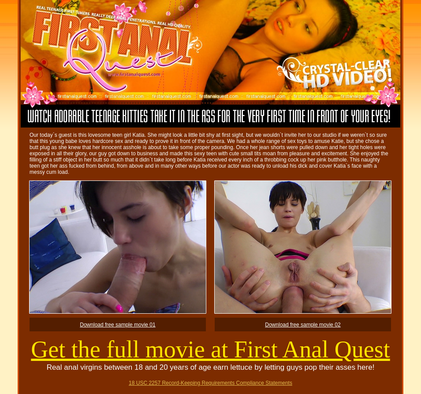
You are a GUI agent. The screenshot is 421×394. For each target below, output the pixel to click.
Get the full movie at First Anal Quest (210, 349)
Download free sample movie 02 (302, 325)
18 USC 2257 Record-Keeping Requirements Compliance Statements (210, 383)
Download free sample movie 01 (117, 325)
